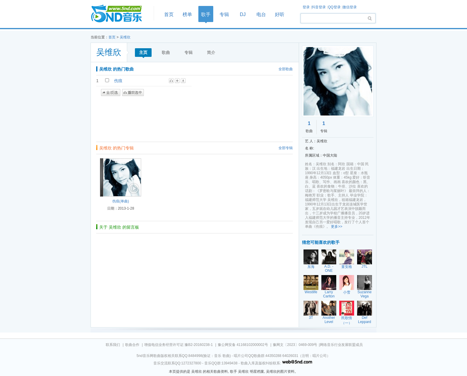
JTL (365, 266)
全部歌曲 (285, 69)
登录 (306, 7)
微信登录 (350, 7)
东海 (311, 267)
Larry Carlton (329, 294)
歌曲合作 (132, 345)
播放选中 (133, 92)
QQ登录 (334, 7)
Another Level (329, 320)
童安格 (346, 267)
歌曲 (166, 52)
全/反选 (110, 92)
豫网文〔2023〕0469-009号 (295, 345)
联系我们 (113, 345)
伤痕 (118, 80)
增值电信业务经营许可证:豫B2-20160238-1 (178, 345)
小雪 (346, 292)
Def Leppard (364, 320)
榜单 (187, 14)
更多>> (336, 226)
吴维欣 (125, 37)
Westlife (311, 292)
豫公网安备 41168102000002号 (243, 345)
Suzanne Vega (364, 294)
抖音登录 (319, 7)
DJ (243, 14)
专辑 (224, 14)
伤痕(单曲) (120, 201)
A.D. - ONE (329, 268)
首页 (120, 14)
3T (311, 318)
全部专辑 (285, 148)
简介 (211, 52)
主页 (143, 52)
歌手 (206, 14)
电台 (261, 14)
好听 (279, 14)
